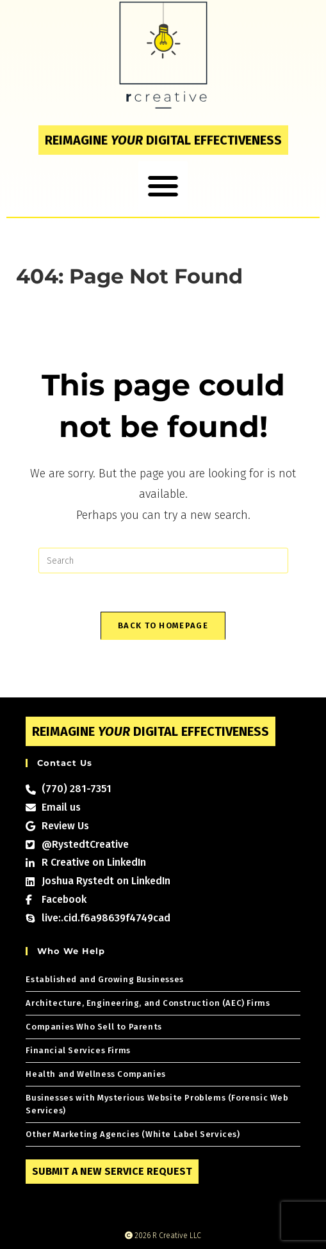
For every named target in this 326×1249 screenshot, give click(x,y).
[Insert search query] (163, 560)
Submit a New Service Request (112, 1171)
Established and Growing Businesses (104, 979)
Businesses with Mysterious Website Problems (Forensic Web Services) (157, 1104)
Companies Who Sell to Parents (93, 1026)
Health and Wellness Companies (95, 1074)
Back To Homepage (163, 625)
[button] (163, 177)
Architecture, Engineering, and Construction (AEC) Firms (148, 1003)
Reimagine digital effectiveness (163, 131)
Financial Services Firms (78, 1050)
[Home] (20, 296)
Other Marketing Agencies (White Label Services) (133, 1134)
